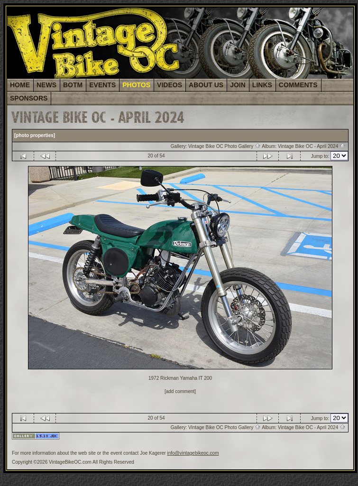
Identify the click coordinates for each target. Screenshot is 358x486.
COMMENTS (298, 85)
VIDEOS (169, 85)
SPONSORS (28, 98)
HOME (20, 85)
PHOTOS (136, 85)
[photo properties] (34, 135)
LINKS (262, 85)
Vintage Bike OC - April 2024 (312, 146)
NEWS (46, 85)
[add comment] (180, 391)
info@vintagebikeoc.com (193, 453)
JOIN (238, 85)
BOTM (73, 85)
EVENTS (102, 85)
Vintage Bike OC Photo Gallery (224, 146)
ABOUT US (206, 85)
